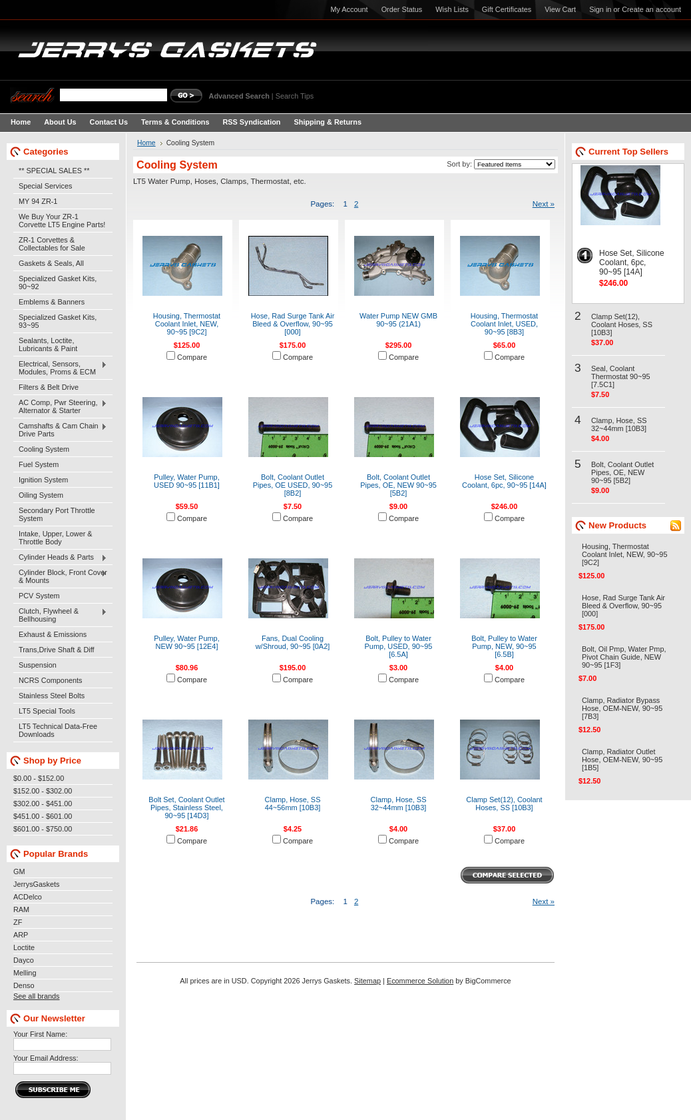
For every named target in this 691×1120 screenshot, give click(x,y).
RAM (21, 909)
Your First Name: (40, 1034)
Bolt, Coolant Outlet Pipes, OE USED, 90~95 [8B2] (292, 485)
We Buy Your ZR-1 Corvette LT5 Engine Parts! (62, 221)
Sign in (600, 9)
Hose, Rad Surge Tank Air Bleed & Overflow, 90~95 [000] (293, 324)
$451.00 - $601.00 (42, 816)
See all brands (36, 996)
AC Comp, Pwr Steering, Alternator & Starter (60, 406)
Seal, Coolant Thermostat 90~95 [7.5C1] (620, 376)
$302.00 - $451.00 (42, 804)
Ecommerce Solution (420, 981)
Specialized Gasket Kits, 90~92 (58, 282)
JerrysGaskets (36, 884)
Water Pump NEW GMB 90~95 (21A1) (398, 320)
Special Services (45, 186)
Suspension (38, 665)
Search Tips (295, 96)
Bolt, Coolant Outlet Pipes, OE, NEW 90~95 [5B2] (398, 485)
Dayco (23, 960)
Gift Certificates (506, 9)
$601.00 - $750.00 (42, 829)
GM (19, 871)
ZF (17, 922)
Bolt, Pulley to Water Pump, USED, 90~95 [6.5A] (399, 646)
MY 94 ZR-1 (38, 201)
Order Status (402, 9)
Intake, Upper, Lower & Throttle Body (56, 538)
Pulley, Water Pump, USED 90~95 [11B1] (187, 481)
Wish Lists (452, 9)
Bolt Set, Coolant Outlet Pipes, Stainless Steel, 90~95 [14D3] (186, 808)
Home (146, 143)
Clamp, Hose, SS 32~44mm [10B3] (399, 804)
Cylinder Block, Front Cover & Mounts (60, 576)
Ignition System (43, 480)
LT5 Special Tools (47, 711)
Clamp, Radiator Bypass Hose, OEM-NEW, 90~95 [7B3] (622, 708)
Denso (23, 985)
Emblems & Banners (52, 302)
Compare (192, 357)
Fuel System (39, 464)
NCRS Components (51, 680)
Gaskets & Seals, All (51, 263)
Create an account (651, 9)
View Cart (560, 9)
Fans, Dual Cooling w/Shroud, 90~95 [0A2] (293, 642)
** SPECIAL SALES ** (54, 171)
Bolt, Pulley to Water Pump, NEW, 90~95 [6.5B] (504, 646)
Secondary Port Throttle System (57, 514)
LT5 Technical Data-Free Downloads (58, 730)
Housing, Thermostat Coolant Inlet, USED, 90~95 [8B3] (504, 324)
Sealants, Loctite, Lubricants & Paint (48, 344)
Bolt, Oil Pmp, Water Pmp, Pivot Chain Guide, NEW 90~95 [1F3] (624, 657)
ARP (20, 935)
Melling (24, 973)
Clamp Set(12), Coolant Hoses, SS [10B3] (504, 804)
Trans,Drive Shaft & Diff (57, 650)
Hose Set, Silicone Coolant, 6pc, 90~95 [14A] (504, 481)
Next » (544, 204)
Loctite (24, 947)
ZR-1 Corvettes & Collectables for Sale (52, 244)
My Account (348, 9)
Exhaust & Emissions (53, 634)
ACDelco (27, 897)
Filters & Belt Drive (49, 387)
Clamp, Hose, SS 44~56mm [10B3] (293, 804)
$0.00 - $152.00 (38, 778)
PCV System (39, 596)
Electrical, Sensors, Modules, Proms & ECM (60, 368)
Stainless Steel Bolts (52, 696)
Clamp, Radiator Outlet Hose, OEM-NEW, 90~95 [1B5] (622, 760)
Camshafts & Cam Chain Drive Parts (60, 430)
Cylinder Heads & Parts (60, 557)
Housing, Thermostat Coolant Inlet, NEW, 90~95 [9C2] (186, 324)
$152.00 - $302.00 (42, 791)
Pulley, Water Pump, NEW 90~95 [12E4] (186, 642)
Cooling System (44, 449)
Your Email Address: (46, 1058)
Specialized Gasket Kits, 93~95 (58, 321)
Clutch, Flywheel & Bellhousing (60, 615)
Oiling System (41, 495)
